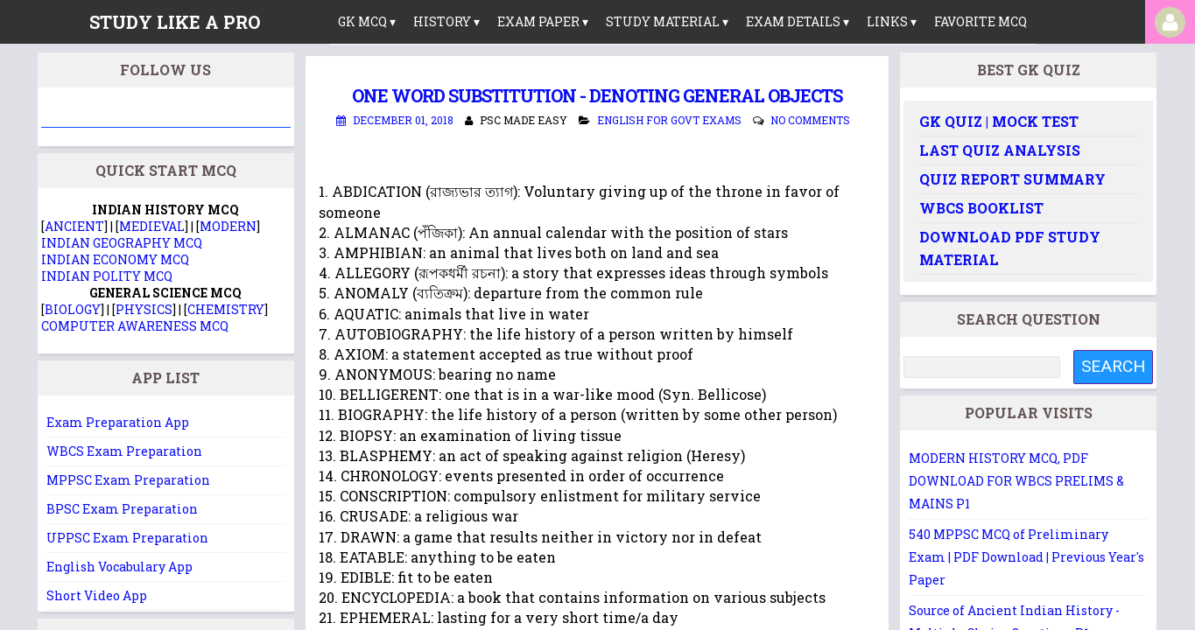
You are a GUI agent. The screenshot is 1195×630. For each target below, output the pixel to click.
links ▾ (892, 21)
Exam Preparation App (117, 422)
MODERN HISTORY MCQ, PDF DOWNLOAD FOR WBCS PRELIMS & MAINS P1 (1016, 481)
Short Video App (96, 595)
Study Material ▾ (667, 21)
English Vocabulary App (119, 566)
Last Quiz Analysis (999, 150)
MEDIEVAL (152, 226)
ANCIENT (74, 226)
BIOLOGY (73, 309)
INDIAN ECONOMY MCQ (115, 259)
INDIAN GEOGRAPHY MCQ (121, 242)
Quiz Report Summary (1012, 179)
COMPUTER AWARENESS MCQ (134, 326)
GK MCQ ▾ (367, 21)
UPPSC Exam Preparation (127, 537)
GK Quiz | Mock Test (999, 121)
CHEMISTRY (225, 309)
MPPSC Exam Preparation (128, 480)
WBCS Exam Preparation (124, 451)
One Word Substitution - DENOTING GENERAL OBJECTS (597, 95)
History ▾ (446, 21)
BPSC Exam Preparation (122, 508)
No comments (810, 120)
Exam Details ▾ (797, 21)
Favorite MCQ (980, 21)
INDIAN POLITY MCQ (106, 276)
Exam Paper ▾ (542, 21)
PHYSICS (144, 309)
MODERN (228, 226)
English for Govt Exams (669, 120)
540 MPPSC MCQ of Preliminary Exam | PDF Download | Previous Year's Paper (1026, 557)
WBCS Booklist (981, 208)
